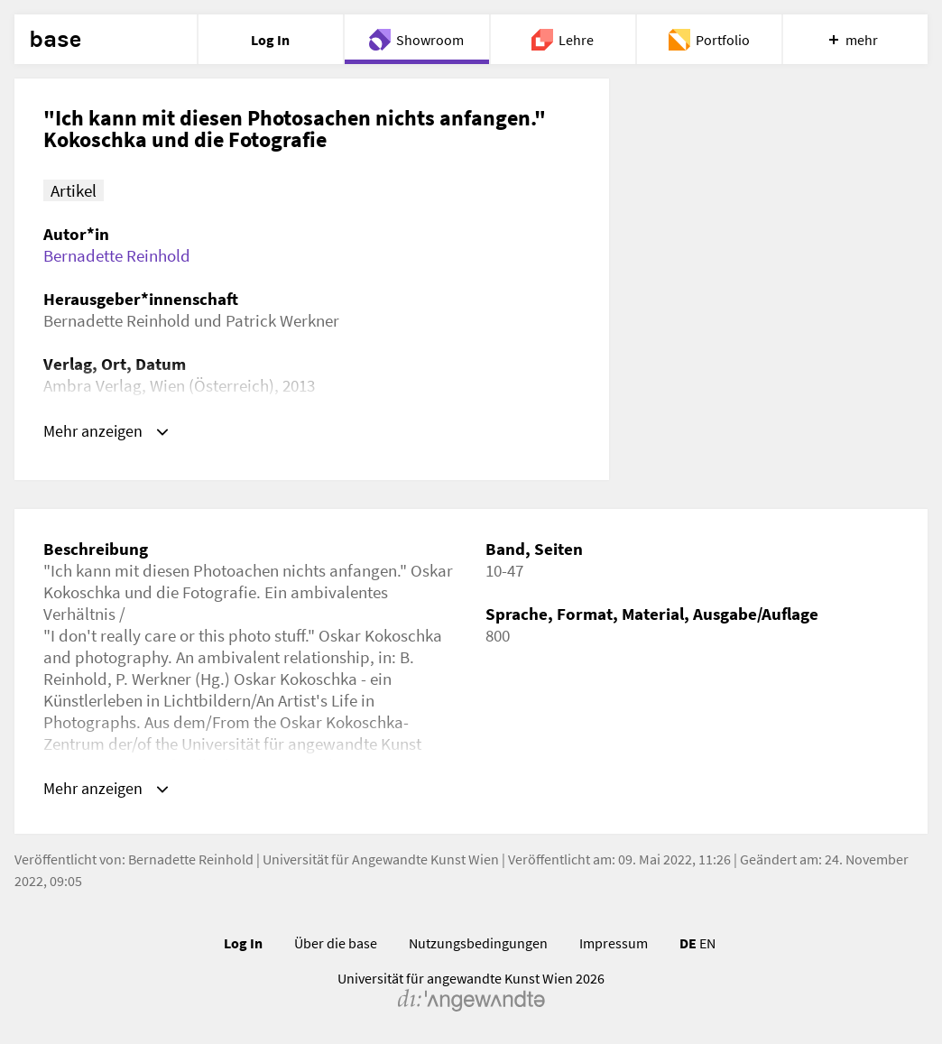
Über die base (335, 946)
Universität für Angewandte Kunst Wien (381, 862)
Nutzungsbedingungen (478, 946)
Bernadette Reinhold (116, 255)
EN (707, 946)
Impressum (613, 946)
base (55, 39)
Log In (243, 946)
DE (688, 946)
